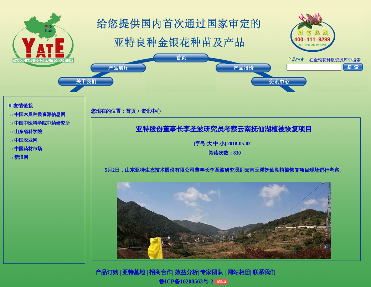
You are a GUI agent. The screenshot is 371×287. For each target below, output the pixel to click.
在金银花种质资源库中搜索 (335, 59)
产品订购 (107, 272)
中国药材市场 (28, 148)
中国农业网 (25, 140)
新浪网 (21, 157)
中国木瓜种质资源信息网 (39, 114)
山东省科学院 (28, 131)
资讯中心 (151, 111)
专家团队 (212, 272)
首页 (131, 111)
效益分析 (186, 272)
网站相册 (238, 272)
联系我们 (263, 272)
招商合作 (160, 272)
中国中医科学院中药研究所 (42, 123)
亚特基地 (133, 272)
